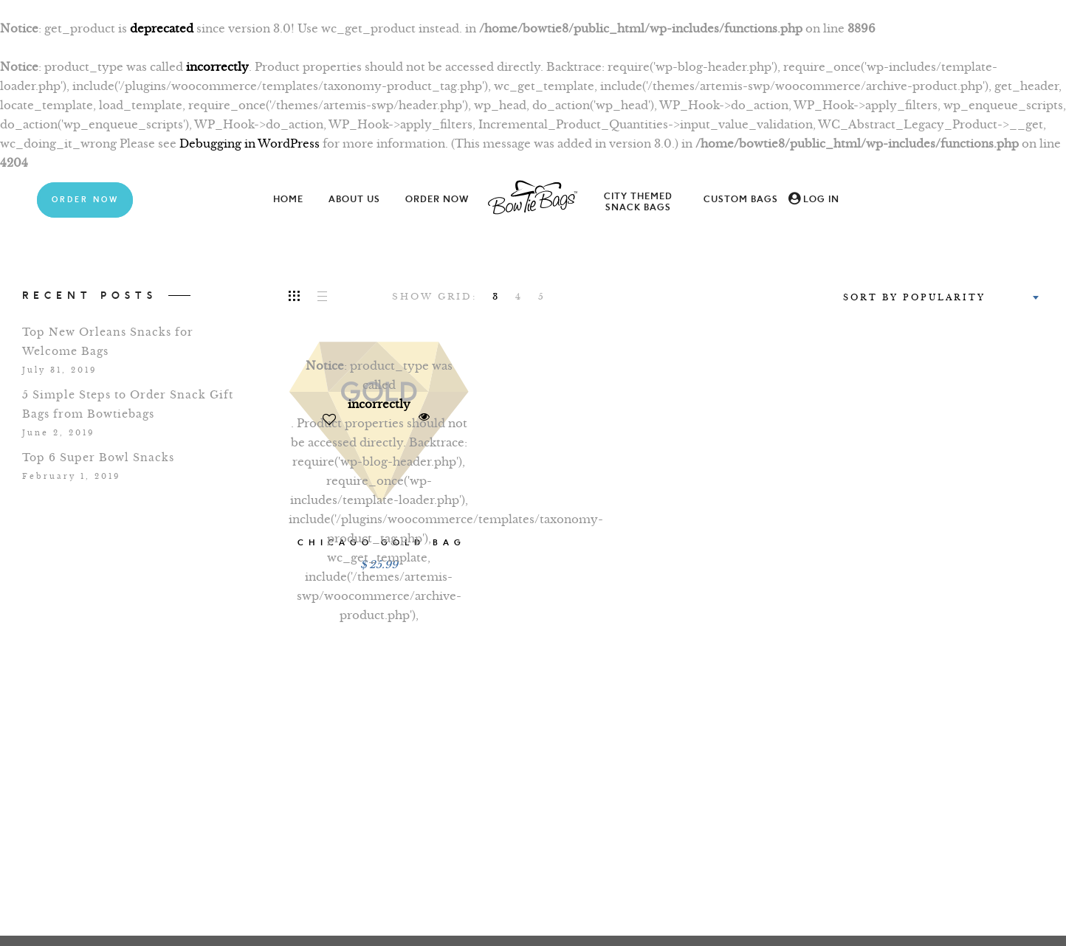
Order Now (85, 200)
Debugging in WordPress (249, 144)
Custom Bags (741, 199)
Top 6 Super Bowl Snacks (98, 457)
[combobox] (939, 297)
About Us (354, 199)
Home (288, 199)
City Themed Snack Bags (638, 202)
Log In (821, 199)
